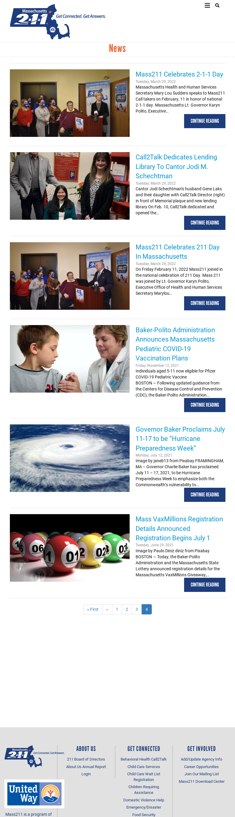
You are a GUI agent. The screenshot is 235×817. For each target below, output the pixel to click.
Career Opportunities (201, 766)
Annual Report (94, 766)
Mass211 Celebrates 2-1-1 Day (179, 74)
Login (86, 773)
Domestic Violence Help (143, 800)
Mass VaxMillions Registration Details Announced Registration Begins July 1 (179, 528)
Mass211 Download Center (202, 781)
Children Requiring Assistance (143, 789)
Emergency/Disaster (143, 807)
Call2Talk (159, 759)
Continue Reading (205, 121)
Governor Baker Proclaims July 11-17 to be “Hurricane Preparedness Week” (180, 438)
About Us (73, 766)
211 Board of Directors (86, 759)
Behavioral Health (135, 759)
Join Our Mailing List (201, 773)
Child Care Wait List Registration (143, 776)
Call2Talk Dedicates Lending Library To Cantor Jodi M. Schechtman (176, 166)
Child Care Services (144, 766)
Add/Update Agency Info (201, 759)
